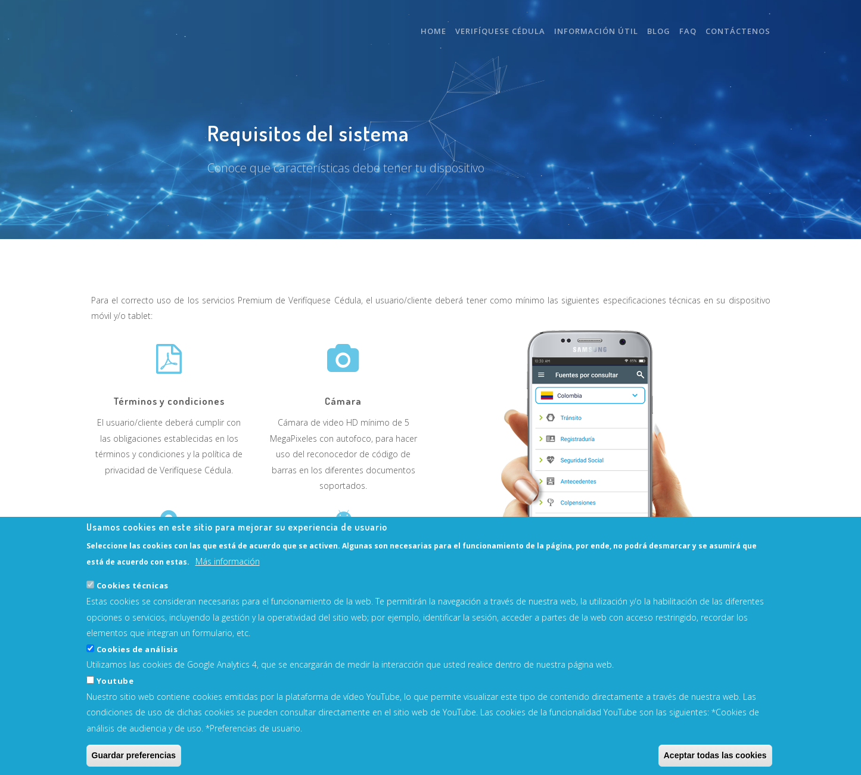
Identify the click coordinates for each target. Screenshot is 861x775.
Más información (227, 561)
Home (433, 31)
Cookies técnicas (133, 586)
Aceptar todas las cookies (715, 756)
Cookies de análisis (137, 649)
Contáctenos (737, 31)
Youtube (115, 681)
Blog (658, 31)
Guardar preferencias (134, 756)
